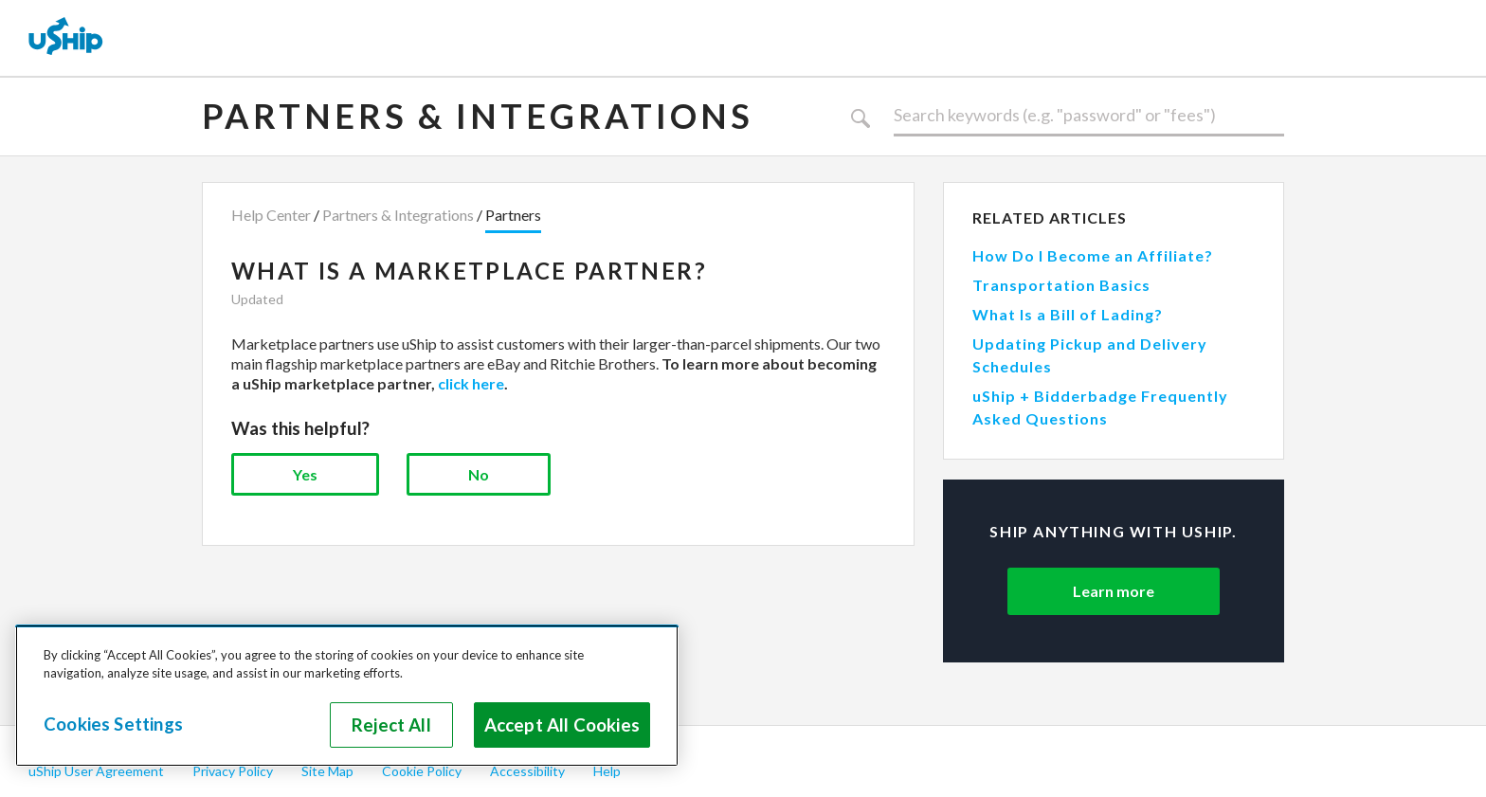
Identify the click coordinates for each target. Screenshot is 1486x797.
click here (471, 383)
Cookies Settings (113, 724)
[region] (347, 696)
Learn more (1113, 591)
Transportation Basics (1061, 285)
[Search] (1089, 115)
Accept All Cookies (562, 725)
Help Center (271, 215)
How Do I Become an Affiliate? (1092, 255)
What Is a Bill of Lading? (1067, 314)
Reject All (391, 725)
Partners (513, 215)
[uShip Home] (66, 38)
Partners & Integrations (477, 115)
